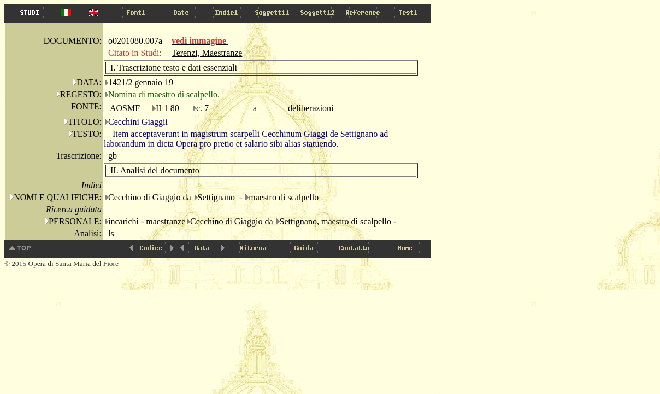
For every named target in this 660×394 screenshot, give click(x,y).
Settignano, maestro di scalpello (335, 221)
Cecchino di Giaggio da (232, 221)
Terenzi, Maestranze (207, 52)
